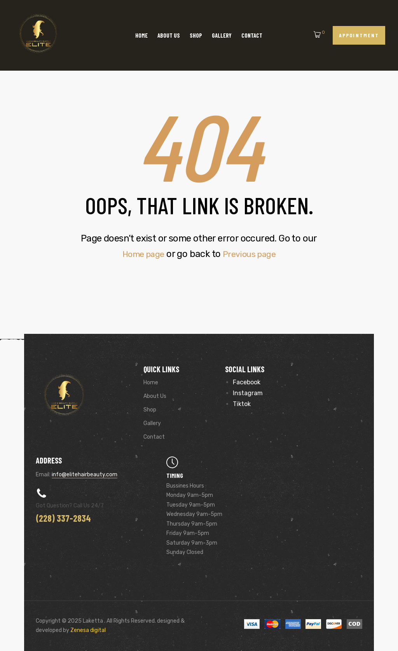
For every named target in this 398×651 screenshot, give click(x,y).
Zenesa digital (87, 630)
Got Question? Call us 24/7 (70, 505)
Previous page (251, 253)
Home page (140, 253)
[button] (359, 35)
